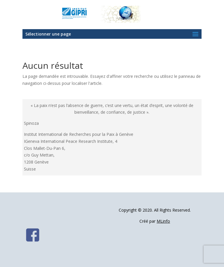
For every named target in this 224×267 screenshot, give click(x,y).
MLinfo (163, 221)
